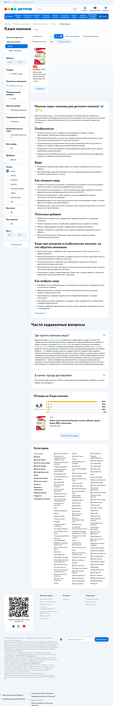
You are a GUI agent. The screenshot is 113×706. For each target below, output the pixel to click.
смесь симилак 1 (59, 519)
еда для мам (76, 466)
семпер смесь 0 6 (60, 567)
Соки (92, 474)
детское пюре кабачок (98, 485)
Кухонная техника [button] (41, 478)
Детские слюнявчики (61, 453)
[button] (103, 16)
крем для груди (59, 482)
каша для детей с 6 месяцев (78, 462)
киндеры (57, 522)
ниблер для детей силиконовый (60, 470)
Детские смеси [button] (39, 460)
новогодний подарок (97, 561)
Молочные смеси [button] (40, 481)
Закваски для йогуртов (98, 480)
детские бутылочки (60, 564)
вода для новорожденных (96, 457)
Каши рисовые (77, 476)
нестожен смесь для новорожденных (61, 570)
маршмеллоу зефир (97, 564)
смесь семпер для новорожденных (60, 500)
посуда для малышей (61, 557)
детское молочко (78, 560)
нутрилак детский (78, 575)
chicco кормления (78, 581)
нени (74, 550)
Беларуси (18, 640)
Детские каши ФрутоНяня (77, 514)
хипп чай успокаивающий (59, 539)
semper (74, 563)
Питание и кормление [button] (38, 488)
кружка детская (59, 554)
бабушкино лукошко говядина (97, 544)
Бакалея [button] (37, 457)
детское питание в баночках (96, 540)
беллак (56, 583)
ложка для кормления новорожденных (61, 561)
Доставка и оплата (46, 599)
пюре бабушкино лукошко (96, 524)
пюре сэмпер (95, 505)
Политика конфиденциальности (47, 608)
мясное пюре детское (97, 553)
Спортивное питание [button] (42, 499)
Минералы (94, 583)
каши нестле (76, 503)
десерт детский (95, 572)
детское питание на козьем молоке (79, 553)
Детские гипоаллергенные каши (78, 520)
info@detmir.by (31, 656)
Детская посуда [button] (40, 466)
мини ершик (58, 479)
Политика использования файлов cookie (48, 612)
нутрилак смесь (59, 516)
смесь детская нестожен (58, 504)
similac (74, 453)
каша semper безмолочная (76, 496)
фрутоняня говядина (97, 551)
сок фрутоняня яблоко (61, 536)
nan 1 (55, 508)
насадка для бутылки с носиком (61, 463)
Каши (54, 24)
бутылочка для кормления (59, 490)
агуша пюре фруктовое (94, 489)
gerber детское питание (95, 519)
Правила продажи (46, 604)
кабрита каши (76, 508)
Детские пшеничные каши (79, 479)
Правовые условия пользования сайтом (39, 638)
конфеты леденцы (96, 581)
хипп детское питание (79, 568)
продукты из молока (79, 557)
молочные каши (41, 346)
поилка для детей (60, 474)
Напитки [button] (37, 484)
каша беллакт (76, 506)
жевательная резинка (97, 578)
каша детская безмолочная (76, 544)
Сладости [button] (37, 496)
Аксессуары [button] (38, 454)
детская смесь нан (78, 565)
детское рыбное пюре (98, 492)
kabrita (56, 513)
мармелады (94, 567)
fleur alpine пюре (96, 508)
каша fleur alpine (77, 500)
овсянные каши (77, 486)
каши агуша (76, 511)
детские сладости (96, 575)
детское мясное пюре (97, 500)
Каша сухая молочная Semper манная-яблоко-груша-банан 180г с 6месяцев (75, 421)
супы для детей (95, 463)
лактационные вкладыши (59, 485)
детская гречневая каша (78, 492)
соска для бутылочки (61, 477)
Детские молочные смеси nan (60, 575)
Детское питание (40, 24)
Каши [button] (36, 475)
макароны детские (60, 494)
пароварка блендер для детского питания (79, 532)
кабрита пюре (95, 516)
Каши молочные (15, 50)
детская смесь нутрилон (59, 579)
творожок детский (96, 461)
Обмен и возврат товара (48, 602)
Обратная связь (45, 616)
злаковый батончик (97, 570)
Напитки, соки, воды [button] (42, 463)
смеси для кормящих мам (79, 469)
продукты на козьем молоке (79, 536)
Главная (7, 24)
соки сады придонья (61, 529)
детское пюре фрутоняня (95, 533)
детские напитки (78, 584)
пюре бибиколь (95, 536)
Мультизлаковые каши (79, 473)
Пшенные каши (77, 483)
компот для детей (96, 477)
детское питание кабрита (78, 572)
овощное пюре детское (95, 496)
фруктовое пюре (96, 502)
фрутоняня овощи (96, 483)
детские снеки (95, 469)
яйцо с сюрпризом (97, 556)
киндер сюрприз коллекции (60, 525)
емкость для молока (79, 547)
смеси (74, 459)
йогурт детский (95, 453)
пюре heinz (94, 510)
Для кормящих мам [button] (41, 472)
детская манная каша (79, 489)
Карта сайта (44, 618)
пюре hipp (94, 513)
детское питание (78, 578)
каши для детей (54, 340)
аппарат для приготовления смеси (79, 528)
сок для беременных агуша (61, 532)
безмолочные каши (63, 344)
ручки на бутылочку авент (60, 548)
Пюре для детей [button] (40, 493)
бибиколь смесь (77, 456)
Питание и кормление (21, 24)
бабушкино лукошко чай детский (61, 544)
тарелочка (57, 552)
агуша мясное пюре (97, 548)
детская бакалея (59, 496)
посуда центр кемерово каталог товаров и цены (60, 458)
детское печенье (96, 559)
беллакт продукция (60, 511)
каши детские (76, 524)
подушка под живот (60, 467)
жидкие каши (95, 346)
